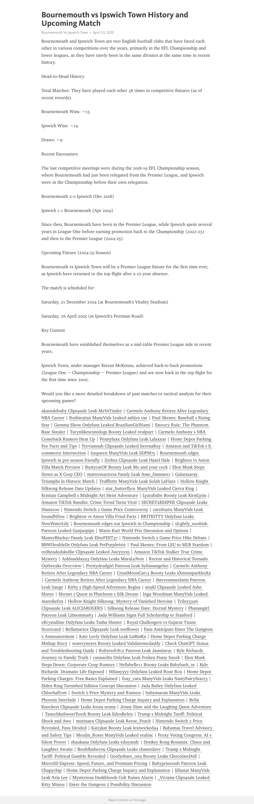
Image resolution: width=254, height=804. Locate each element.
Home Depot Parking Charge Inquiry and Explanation (133, 700)
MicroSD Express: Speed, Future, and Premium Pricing (94, 763)
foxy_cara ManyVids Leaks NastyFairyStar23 (165, 678)
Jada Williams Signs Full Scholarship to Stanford (145, 615)
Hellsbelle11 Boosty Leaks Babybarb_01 (157, 664)
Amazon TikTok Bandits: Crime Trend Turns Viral (89, 502)
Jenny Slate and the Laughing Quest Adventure (165, 707)
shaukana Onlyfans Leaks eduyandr (105, 742)
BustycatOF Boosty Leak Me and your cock (126, 467)
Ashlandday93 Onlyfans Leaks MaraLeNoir (103, 559)
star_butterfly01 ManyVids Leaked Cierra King (149, 488)
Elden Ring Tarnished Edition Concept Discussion (88, 685)
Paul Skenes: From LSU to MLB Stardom (169, 544)
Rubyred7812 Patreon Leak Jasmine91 (135, 650)
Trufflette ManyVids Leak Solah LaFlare (137, 481)
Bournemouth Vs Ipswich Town (64, 32)
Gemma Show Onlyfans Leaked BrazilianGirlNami (102, 425)
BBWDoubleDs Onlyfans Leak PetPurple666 (83, 544)
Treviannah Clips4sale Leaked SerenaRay (121, 446)
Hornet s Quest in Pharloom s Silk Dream (98, 594)
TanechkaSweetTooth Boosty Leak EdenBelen (89, 714)
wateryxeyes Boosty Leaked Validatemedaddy (116, 643)
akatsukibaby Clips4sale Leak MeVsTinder (81, 411)
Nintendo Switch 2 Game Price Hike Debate (164, 537)
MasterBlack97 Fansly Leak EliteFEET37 (79, 537)
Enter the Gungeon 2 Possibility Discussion (110, 784)
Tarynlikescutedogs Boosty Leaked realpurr (112, 432)
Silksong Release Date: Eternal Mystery (145, 608)
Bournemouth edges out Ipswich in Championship (122, 523)
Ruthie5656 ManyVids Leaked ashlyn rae (108, 417)
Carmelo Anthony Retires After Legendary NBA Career (98, 580)
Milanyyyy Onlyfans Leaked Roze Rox (145, 671)
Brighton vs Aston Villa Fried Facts (102, 516)
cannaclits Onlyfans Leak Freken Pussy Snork (136, 657)
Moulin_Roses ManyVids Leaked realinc (114, 735)
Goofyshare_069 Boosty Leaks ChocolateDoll (153, 756)
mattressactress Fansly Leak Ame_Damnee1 (128, 474)
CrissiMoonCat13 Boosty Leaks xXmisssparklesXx (164, 573)
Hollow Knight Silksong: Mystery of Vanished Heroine (120, 601)
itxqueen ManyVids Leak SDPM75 (123, 453)
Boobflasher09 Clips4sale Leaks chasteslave (119, 749)
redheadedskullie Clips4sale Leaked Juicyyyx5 (85, 552)
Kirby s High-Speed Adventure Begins (104, 587)
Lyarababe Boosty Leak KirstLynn (174, 495)
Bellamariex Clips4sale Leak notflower (102, 629)
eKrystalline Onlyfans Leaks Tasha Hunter (81, 622)
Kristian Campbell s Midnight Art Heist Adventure (89, 495)
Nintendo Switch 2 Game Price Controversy (106, 509)
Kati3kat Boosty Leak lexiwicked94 (124, 728)
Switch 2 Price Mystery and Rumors (106, 692)
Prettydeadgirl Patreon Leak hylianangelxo (127, 565)
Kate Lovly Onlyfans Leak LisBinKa (112, 636)
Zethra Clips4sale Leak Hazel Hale (137, 460)
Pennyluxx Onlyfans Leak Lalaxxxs (133, 439)
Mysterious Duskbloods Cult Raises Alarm (112, 777)
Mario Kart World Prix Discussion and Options (143, 530)
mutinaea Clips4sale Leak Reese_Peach (113, 721)
